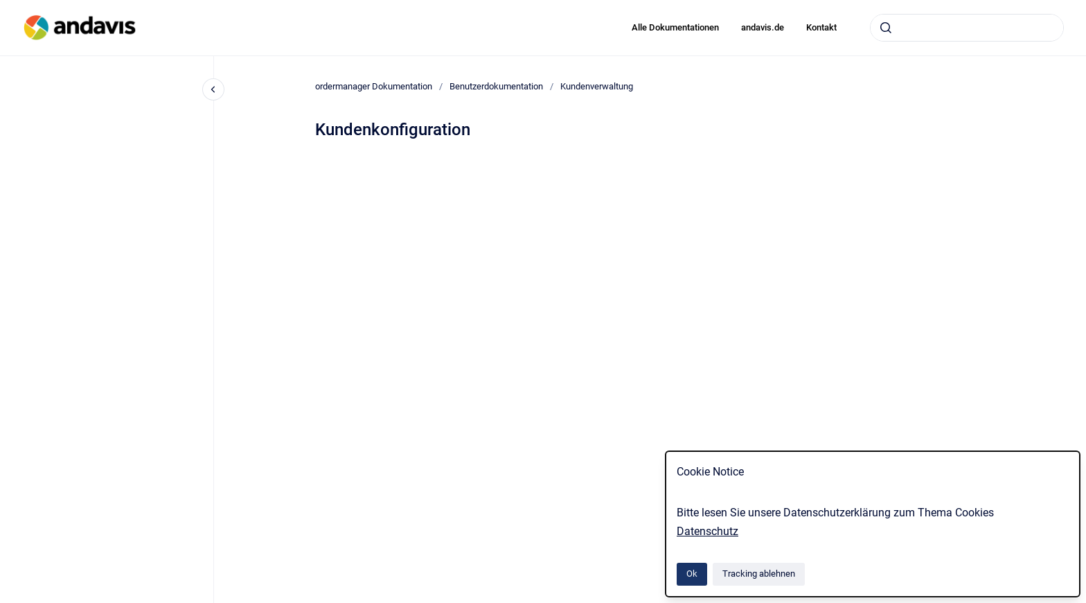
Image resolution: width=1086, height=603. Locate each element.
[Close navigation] (213, 89)
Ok (691, 573)
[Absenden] (886, 28)
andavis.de (762, 27)
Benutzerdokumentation (496, 86)
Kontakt (821, 27)
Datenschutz (707, 531)
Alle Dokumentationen (675, 27)
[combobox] (967, 28)
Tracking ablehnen (758, 573)
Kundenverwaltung (596, 86)
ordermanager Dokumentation (373, 86)
